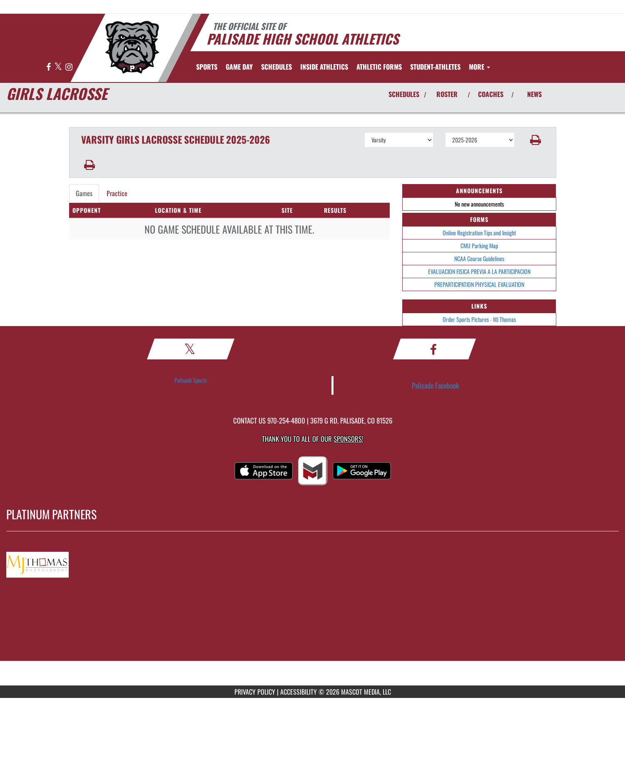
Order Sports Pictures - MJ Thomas (479, 319)
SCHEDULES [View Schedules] (403, 94)
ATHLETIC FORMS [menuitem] (379, 67)
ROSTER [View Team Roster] (447, 94)
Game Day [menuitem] (239, 67)
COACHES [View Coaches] (490, 94)
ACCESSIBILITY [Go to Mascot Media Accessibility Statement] (298, 692)
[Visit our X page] (58, 67)
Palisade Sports (190, 380)
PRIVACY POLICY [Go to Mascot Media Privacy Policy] (254, 692)
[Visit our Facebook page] (49, 67)
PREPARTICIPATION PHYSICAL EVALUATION (479, 284)
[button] (535, 140)
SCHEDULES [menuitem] (276, 67)
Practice (117, 193)
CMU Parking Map (479, 245)
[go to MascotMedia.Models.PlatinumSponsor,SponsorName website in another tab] (312, 563)
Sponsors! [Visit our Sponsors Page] (348, 439)
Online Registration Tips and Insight (479, 232)
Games (84, 193)
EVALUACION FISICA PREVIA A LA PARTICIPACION (479, 271)
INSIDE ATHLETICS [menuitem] (324, 67)
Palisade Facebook (435, 385)
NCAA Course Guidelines (479, 258)
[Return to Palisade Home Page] (131, 47)
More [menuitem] (479, 67)
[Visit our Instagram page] (68, 67)
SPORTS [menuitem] (206, 67)
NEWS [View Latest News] (534, 94)
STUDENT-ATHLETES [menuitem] (435, 67)
